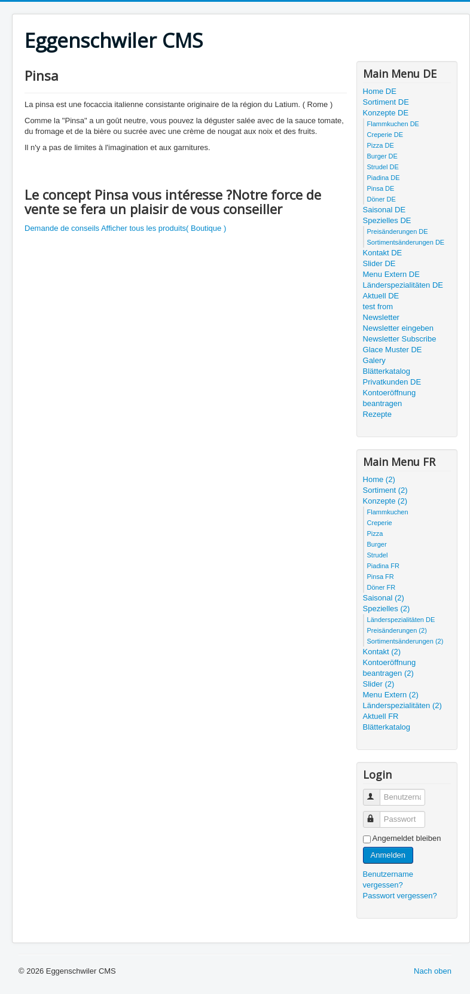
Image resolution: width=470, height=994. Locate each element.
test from (378, 306)
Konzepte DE (386, 112)
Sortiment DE (386, 101)
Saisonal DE (384, 209)
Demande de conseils (62, 228)
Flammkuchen (387, 512)
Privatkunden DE (392, 381)
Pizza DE (380, 145)
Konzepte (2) (385, 500)
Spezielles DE (387, 220)
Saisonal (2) (383, 597)
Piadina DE (383, 177)
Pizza (375, 533)
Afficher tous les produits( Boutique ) (163, 228)
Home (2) (379, 479)
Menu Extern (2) (391, 694)
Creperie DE (385, 134)
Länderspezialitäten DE (403, 284)
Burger (377, 544)
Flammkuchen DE (393, 123)
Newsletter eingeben (398, 328)
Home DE (379, 91)
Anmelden (388, 854)
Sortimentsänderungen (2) (405, 641)
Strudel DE (383, 166)
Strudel (377, 555)
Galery (374, 360)
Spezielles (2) (386, 608)
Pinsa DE (381, 188)
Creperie (379, 522)
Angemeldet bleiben (407, 838)
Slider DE (379, 263)
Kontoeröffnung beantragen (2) (389, 668)
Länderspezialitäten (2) (402, 705)
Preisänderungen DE (397, 231)
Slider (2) (379, 683)
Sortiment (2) (385, 490)
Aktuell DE (381, 295)
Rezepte (377, 414)
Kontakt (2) (382, 651)
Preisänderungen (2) (397, 630)
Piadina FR (383, 565)
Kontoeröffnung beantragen (389, 398)
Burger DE (382, 156)
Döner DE (381, 199)
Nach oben (432, 970)
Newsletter (381, 317)
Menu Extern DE (391, 274)
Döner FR (381, 587)
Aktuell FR (381, 716)
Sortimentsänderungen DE (406, 242)
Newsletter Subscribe (400, 338)
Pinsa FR (380, 576)
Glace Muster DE (392, 349)
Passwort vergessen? (400, 895)
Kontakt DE (382, 252)
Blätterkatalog (387, 371)
